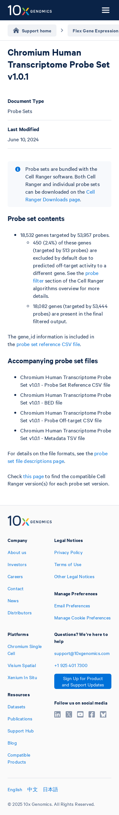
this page (33, 475)
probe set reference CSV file (48, 343)
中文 (32, 789)
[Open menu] (105, 10)
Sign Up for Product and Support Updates (83, 681)
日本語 (50, 789)
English (15, 789)
